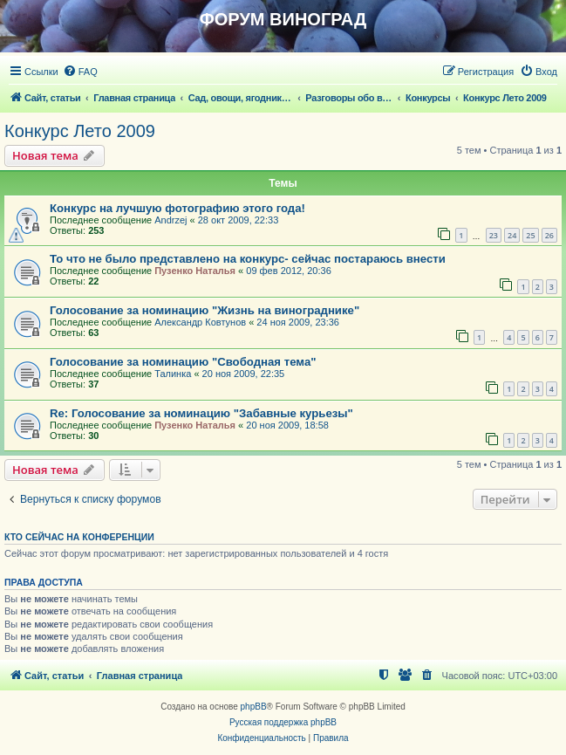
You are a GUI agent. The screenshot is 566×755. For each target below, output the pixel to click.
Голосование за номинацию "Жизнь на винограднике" (204, 310)
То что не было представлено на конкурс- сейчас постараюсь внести (248, 258)
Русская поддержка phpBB (283, 722)
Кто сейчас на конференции (79, 537)
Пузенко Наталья (194, 270)
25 (530, 235)
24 (512, 235)
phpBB (254, 706)
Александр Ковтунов (200, 322)
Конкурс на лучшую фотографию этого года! (177, 208)
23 (493, 235)
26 (549, 235)
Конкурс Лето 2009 (79, 131)
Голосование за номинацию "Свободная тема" (183, 361)
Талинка (172, 373)
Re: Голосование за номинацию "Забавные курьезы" (201, 413)
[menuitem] (80, 71)
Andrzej (170, 220)
